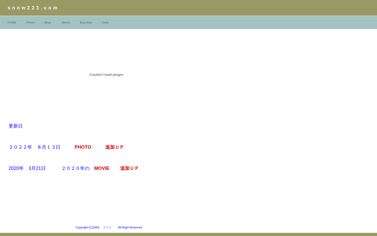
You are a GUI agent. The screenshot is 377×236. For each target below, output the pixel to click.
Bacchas (86, 22)
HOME (12, 22)
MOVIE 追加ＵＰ (121, 168)
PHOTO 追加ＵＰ (99, 147)
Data (105, 22)
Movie (66, 22)
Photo (30, 22)
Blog (48, 22)
